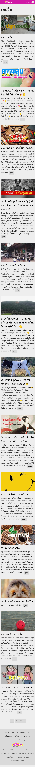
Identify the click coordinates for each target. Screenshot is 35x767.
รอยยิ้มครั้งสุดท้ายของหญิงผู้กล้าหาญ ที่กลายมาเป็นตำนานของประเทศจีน (18, 205)
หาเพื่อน (22, 732)
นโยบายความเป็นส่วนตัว (25, 750)
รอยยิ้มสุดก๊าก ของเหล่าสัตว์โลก (17, 601)
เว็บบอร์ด (15, 732)
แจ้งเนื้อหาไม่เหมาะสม (17, 760)
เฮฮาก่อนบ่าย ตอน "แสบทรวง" (17, 687)
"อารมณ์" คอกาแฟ (10, 548)
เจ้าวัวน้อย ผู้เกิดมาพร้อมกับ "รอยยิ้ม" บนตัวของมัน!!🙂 (15, 382)
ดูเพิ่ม (6, 62)
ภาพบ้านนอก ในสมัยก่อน (14, 265)
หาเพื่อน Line (8, 736)
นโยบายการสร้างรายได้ (19, 753)
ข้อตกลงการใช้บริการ (9, 750)
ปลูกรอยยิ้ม (7, 37)
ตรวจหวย (24, 736)
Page (24, 740)
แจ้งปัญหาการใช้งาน (23, 757)
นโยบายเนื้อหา (5, 753)
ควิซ (30, 736)
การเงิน (18, 740)
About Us (31, 753)
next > (22, 721)
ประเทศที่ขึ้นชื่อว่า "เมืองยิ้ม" (15, 494)
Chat (28, 732)
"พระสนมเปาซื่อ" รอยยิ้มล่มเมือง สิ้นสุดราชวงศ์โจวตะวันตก (17, 439)
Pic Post (16, 736)
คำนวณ (11, 740)
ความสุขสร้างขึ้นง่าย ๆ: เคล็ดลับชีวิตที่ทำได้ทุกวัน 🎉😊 (17, 92)
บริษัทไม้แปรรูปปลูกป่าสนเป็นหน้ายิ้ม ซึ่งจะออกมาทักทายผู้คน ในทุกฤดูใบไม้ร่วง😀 (17, 322)
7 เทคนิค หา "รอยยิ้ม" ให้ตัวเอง (17, 148)
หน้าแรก (8, 732)
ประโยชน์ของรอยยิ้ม (12, 634)
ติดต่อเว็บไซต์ (10, 757)
